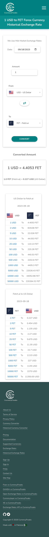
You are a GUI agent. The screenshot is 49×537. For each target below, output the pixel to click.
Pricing (6, 434)
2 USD (13, 228)
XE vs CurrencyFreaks (12, 502)
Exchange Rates (9, 448)
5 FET (12, 328)
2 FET (12, 323)
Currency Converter (11, 423)
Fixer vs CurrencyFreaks (13, 484)
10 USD (13, 238)
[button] (44, 7)
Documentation (9, 439)
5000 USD (13, 270)
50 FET (12, 344)
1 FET (12, 318)
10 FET (12, 334)
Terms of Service (10, 414)
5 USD (13, 233)
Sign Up (6, 459)
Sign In (6, 464)
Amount (16, 66)
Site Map (6, 478)
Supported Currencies (12, 444)
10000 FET (13, 371)
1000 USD (13, 265)
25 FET (12, 339)
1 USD (13, 222)
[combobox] (24, 92)
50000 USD (13, 281)
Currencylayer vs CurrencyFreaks (16, 498)
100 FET (12, 350)
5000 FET (12, 366)
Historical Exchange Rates (14, 453)
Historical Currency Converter (15, 428)
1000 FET (12, 360)
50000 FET (13, 376)
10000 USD (13, 276)
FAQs (5, 469)
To (10, 116)
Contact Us (7, 473)
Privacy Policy (9, 419)
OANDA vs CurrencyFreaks (14, 489)
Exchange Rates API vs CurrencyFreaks (19, 507)
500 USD (13, 260)
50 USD (13, 249)
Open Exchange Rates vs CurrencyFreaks (20, 494)
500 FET (12, 355)
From (11, 86)
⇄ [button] (24, 103)
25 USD (13, 244)
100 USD (13, 254)
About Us (7, 410)
